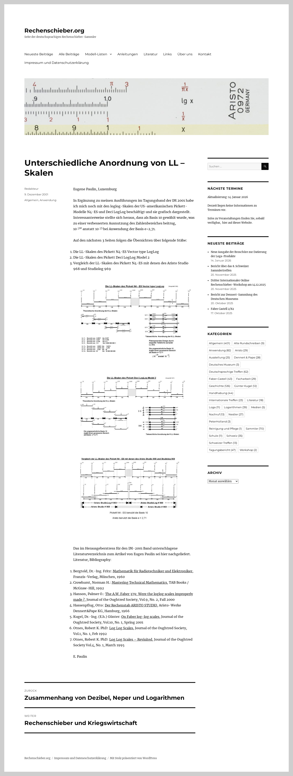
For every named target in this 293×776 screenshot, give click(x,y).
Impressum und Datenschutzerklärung (56, 63)
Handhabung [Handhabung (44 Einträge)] (221, 393)
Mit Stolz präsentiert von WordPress (133, 758)
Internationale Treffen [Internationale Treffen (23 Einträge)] (226, 400)
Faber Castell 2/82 (222, 309)
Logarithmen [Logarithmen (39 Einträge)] (235, 407)
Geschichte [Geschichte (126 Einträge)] (219, 385)
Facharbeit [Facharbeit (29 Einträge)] (246, 378)
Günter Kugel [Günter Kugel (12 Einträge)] (245, 385)
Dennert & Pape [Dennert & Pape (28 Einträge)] (247, 357)
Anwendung (48, 200)
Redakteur (31, 188)
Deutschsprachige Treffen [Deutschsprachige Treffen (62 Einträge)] (228, 371)
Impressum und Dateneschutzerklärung (80, 758)
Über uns (184, 54)
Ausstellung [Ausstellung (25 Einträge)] (219, 357)
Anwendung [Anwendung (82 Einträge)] (220, 350)
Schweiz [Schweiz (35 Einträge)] (234, 435)
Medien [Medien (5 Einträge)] (258, 407)
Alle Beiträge (69, 54)
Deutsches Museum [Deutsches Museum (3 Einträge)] (224, 364)
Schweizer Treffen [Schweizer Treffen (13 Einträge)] (223, 442)
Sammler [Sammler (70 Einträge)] (255, 428)
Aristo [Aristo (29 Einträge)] (241, 350)
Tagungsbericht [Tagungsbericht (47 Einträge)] (222, 450)
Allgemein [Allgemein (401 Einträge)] (219, 343)
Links (167, 54)
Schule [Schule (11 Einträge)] (215, 435)
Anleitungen (127, 54)
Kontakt (204, 54)
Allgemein (31, 200)
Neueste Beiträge (38, 54)
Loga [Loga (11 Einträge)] (214, 407)
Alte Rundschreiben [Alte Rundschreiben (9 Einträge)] (249, 343)
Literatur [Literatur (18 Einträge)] (255, 400)
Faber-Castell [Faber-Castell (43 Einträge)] (220, 378)
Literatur (150, 54)
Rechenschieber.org (54, 30)
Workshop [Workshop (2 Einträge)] (248, 450)
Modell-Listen (96, 54)
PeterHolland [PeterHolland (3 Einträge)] (220, 421)
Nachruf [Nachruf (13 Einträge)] (216, 414)
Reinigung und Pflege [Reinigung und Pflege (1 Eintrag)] (225, 428)
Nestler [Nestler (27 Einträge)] (235, 414)
